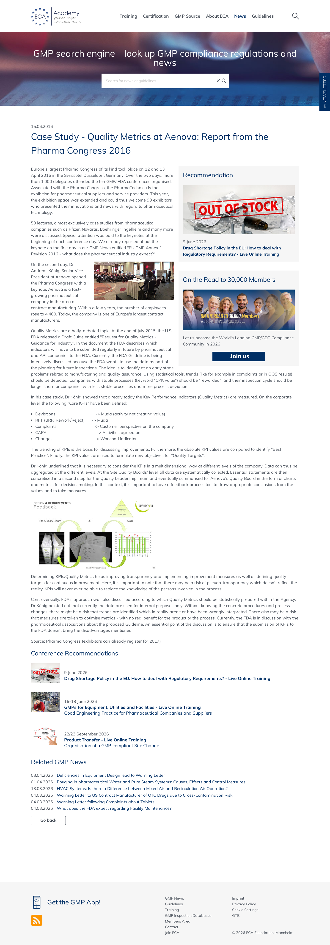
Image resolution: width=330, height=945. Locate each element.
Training (172, 909)
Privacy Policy (244, 904)
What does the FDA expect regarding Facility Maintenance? (114, 808)
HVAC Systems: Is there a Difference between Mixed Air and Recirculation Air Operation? (142, 788)
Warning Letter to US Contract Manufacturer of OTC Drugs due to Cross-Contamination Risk (144, 795)
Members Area (177, 921)
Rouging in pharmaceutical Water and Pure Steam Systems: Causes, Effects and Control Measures (151, 782)
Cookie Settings (245, 909)
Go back (48, 820)
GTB (236, 915)
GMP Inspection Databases (188, 915)
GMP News (174, 898)
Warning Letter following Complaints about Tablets (105, 801)
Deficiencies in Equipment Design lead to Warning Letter (111, 775)
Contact (171, 927)
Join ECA (172, 932)
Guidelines (174, 904)
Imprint (238, 898)
